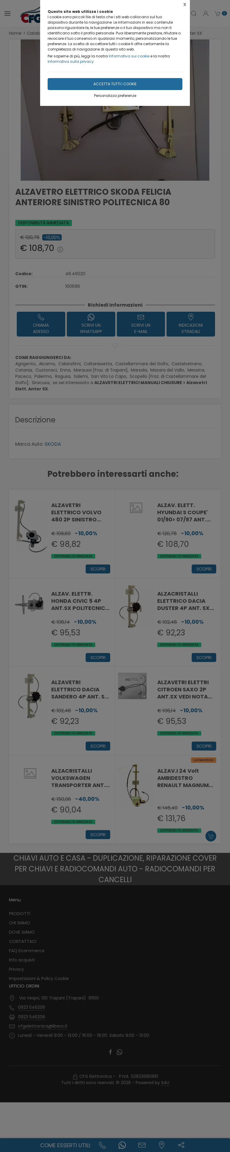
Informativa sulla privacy (71, 61)
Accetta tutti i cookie (115, 83)
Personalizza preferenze (115, 95)
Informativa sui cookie (129, 56)
